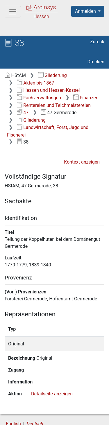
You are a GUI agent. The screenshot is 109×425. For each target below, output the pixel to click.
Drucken (95, 61)
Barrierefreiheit (35, 417)
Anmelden (86, 11)
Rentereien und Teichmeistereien (54, 105)
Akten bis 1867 (35, 83)
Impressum (78, 417)
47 (22, 112)
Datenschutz (77, 411)
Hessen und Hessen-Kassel (48, 90)
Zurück (97, 41)
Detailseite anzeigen (52, 370)
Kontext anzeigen (82, 162)
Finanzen (86, 98)
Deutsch (35, 400)
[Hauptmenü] (13, 11)
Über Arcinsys (33, 411)
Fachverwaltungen (39, 98)
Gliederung (52, 75)
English (13, 400)
